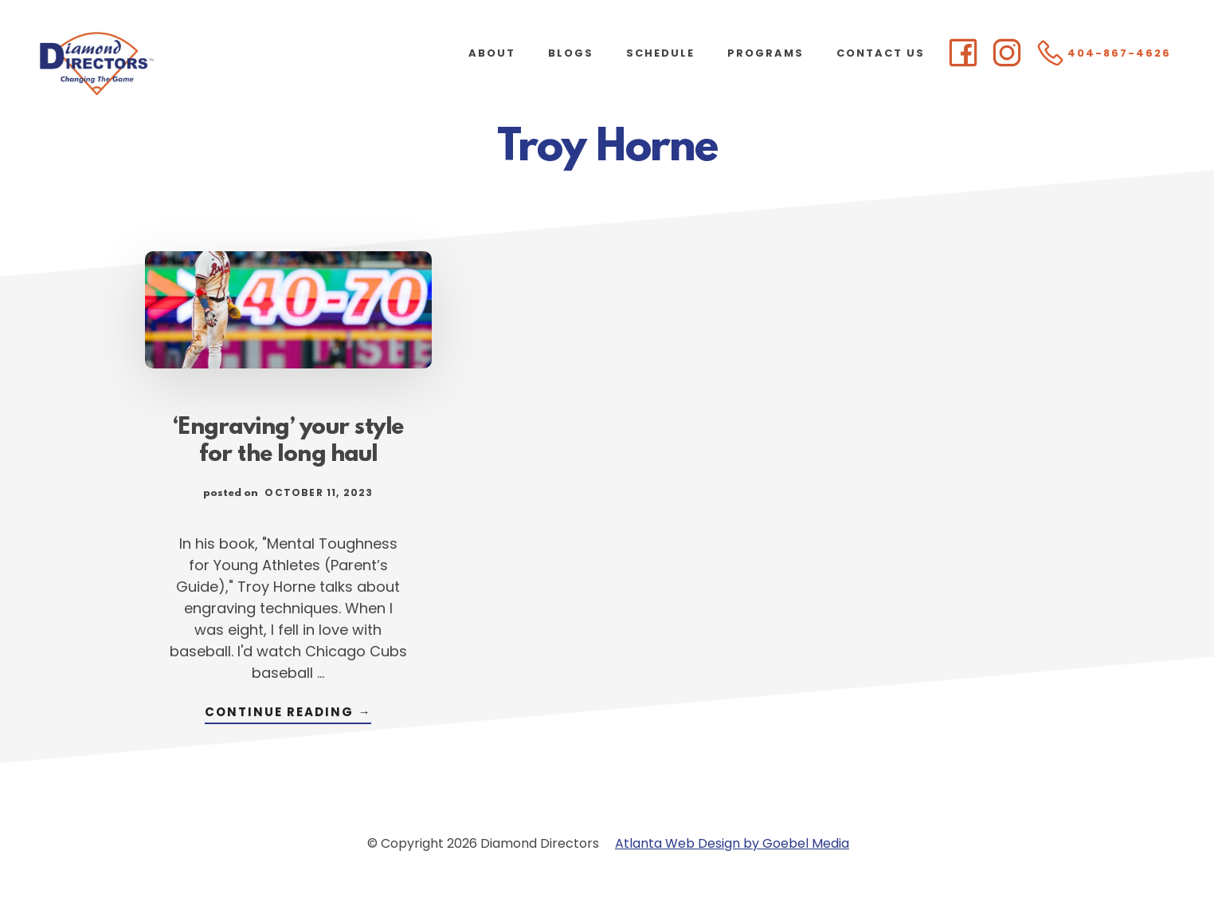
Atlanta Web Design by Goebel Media (732, 843)
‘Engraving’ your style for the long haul (288, 442)
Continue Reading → (288, 713)
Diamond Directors (159, 64)
